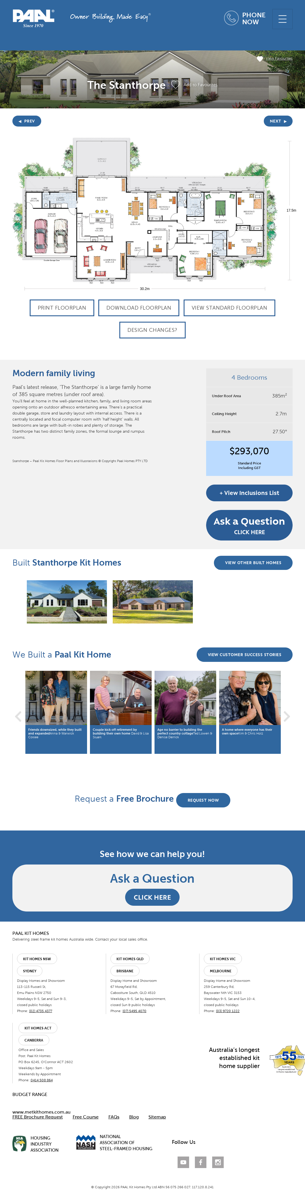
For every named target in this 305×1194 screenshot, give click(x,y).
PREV (26, 121)
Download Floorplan (138, 308)
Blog (133, 1117)
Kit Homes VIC (223, 960)
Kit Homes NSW (37, 960)
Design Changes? (152, 330)
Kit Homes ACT (37, 1029)
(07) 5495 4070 (134, 1012)
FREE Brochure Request (37, 1117)
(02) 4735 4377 (40, 1012)
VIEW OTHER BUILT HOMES (253, 563)
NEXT (278, 121)
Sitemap (157, 1117)
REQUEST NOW (203, 800)
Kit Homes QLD (130, 960)
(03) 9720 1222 (228, 1012)
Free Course (85, 1117)
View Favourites (275, 59)
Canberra (33, 1041)
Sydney (29, 972)
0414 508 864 (41, 1081)
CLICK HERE (249, 525)
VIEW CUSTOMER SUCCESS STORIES (244, 655)
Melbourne (220, 972)
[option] (67, 602)
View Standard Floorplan (230, 308)
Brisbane (124, 972)
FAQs (113, 1117)
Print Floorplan (62, 308)
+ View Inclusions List (249, 492)
